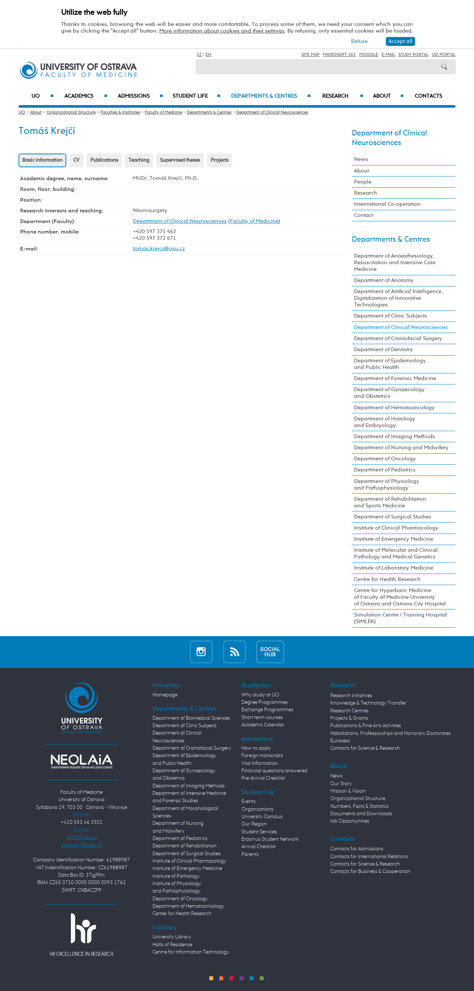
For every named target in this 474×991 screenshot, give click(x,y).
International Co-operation (387, 204)
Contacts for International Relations (369, 856)
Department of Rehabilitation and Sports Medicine (390, 502)
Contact (363, 215)
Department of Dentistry (383, 349)
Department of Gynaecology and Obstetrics (389, 393)
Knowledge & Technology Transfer (368, 703)
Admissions (140, 96)
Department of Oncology (385, 458)
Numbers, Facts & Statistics (359, 806)
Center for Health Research (182, 913)
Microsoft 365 (339, 55)
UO (42, 96)
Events (248, 801)
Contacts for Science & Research (365, 748)
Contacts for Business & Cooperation (370, 871)
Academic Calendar (262, 725)
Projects (219, 160)
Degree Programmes (264, 702)
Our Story (341, 783)
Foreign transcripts (262, 755)
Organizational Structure (71, 112)
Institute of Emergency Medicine (393, 539)
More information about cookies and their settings (221, 31)
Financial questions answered (274, 770)
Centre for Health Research (387, 579)
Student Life (197, 96)
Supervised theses (180, 160)
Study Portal (413, 55)
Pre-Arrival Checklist (263, 778)
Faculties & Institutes (120, 112)
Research (342, 96)
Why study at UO (260, 695)
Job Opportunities (349, 821)
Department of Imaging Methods (394, 436)
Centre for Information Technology (191, 952)
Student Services (259, 831)
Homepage (165, 695)
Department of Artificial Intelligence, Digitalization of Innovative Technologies (398, 298)
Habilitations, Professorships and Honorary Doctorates (390, 733)
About (388, 96)
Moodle (368, 55)
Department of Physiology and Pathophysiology (386, 484)
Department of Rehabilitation (185, 846)
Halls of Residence (172, 944)
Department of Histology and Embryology (384, 422)
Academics (85, 96)
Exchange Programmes (267, 709)
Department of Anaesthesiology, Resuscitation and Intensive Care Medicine (394, 262)
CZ (199, 55)
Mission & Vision (347, 791)
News (361, 159)
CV (76, 160)
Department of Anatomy (384, 280)
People (362, 182)
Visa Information (259, 763)
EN (208, 55)
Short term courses (262, 717)
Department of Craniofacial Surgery (398, 338)
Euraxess (340, 740)
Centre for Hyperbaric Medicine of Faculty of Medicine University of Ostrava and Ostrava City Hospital (400, 597)
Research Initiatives (351, 695)
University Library (172, 937)
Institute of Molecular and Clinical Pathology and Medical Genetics (396, 553)
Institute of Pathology (176, 876)
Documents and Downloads (361, 813)
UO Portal (443, 55)
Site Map (310, 55)
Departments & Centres (271, 96)
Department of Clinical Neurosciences (272, 112)
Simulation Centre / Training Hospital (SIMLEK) (400, 618)
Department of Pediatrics (384, 470)
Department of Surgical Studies (392, 517)
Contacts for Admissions (356, 848)
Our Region (254, 824)
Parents (249, 854)
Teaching (138, 160)
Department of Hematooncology (394, 407)
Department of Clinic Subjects (390, 316)
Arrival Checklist (258, 846)
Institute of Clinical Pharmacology (396, 528)
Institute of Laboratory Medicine (393, 568)
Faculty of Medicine (163, 112)
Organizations (257, 809)
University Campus (262, 816)
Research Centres (349, 710)
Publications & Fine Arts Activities (365, 725)
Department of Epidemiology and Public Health (390, 364)
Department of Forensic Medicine (395, 378)
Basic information (42, 160)
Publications (104, 160)
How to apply (256, 748)
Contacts (428, 96)
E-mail (388, 55)
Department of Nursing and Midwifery (401, 447)
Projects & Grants (349, 718)
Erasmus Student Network (270, 839)
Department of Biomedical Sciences (191, 718)
